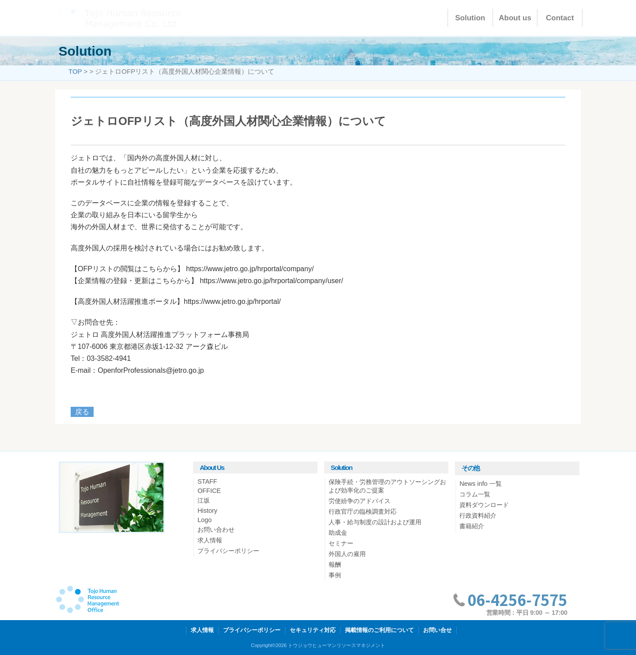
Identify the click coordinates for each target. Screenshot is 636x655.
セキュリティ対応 (313, 630)
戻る (82, 412)
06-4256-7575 (517, 599)
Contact (560, 18)
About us (515, 18)
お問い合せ (437, 630)
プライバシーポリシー (251, 630)
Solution (470, 18)
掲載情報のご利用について (379, 630)
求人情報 (202, 630)
